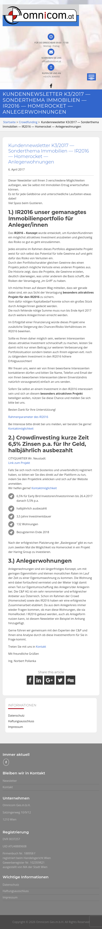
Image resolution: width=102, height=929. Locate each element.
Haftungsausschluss (21, 721)
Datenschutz (16, 715)
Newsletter (10, 781)
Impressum (15, 727)
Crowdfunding (28, 122)
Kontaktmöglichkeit (21, 428)
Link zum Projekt (19, 463)
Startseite (9, 122)
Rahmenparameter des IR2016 (28, 417)
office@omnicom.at (51, 61)
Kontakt (41, 647)
